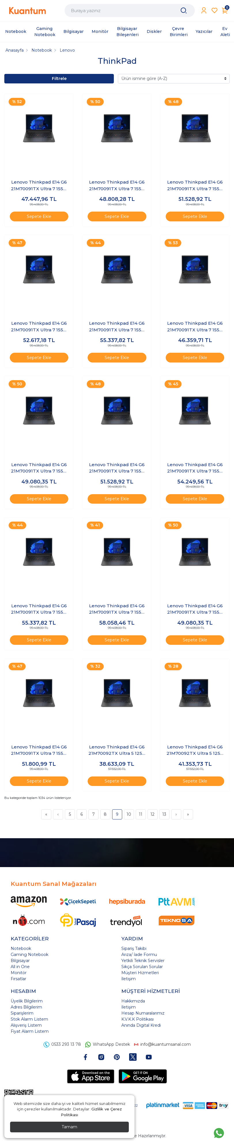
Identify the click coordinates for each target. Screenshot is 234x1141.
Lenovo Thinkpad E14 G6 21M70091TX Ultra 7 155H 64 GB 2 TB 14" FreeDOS (39, 609)
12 (152, 814)
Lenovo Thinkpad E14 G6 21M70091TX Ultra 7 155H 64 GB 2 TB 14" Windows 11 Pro (117, 609)
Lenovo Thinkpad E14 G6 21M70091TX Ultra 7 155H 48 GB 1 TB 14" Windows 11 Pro (195, 185)
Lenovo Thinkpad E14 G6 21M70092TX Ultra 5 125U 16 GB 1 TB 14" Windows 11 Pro (195, 750)
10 (129, 814)
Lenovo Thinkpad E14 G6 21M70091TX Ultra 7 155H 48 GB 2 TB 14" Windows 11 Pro (117, 326)
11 (140, 814)
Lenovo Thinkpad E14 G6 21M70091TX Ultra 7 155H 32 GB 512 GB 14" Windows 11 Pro (39, 185)
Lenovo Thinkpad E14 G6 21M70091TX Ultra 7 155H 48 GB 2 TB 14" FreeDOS (39, 326)
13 (164, 814)
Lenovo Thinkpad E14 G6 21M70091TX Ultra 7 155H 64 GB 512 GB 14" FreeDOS (195, 609)
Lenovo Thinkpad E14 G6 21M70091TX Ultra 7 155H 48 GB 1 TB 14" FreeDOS (117, 185)
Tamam (69, 1126)
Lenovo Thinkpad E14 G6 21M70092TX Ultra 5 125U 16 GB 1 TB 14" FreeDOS (117, 750)
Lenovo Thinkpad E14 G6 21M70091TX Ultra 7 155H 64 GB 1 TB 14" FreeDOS (117, 468)
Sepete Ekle (39, 216)
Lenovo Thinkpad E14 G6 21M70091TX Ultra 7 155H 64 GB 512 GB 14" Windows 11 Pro (39, 750)
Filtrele (59, 78)
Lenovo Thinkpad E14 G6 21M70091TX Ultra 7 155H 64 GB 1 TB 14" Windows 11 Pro (195, 468)
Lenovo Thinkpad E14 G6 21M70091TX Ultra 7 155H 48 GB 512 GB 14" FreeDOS (195, 326)
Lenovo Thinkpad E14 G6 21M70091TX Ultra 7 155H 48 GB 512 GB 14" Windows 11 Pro (39, 468)
